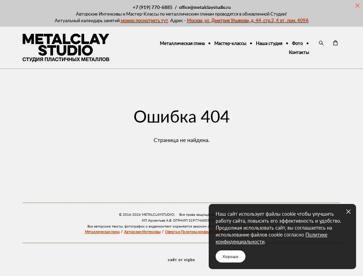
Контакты (299, 52)
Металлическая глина (182, 43)
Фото (297, 43)
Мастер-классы (230, 43)
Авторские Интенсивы (142, 232)
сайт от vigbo (181, 260)
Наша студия (269, 43)
